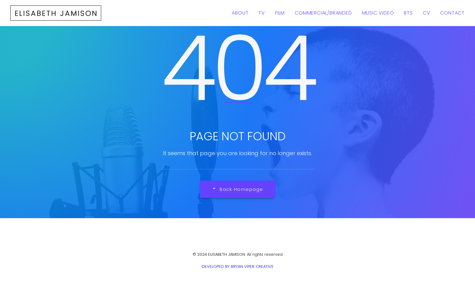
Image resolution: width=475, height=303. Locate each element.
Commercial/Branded (323, 12)
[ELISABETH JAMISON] (55, 13)
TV (261, 12)
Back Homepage (237, 189)
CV (426, 12)
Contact (452, 12)
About (240, 12)
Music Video (378, 12)
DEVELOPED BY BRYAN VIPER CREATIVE (238, 266)
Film (280, 12)
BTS (408, 12)
